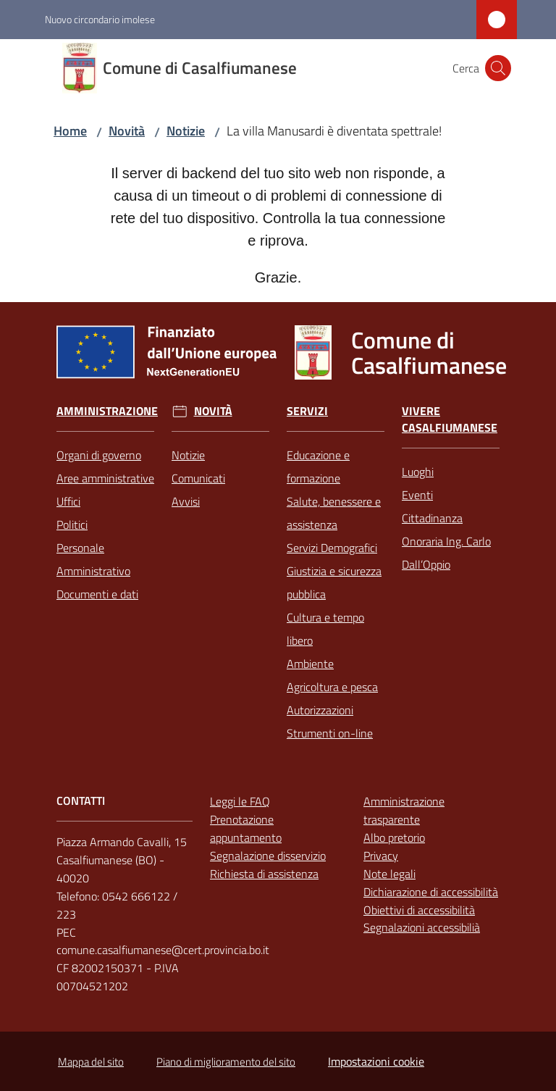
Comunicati (198, 478)
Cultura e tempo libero (325, 629)
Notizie (186, 131)
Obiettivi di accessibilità (419, 910)
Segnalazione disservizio (268, 855)
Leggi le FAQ (240, 801)
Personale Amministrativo (93, 559)
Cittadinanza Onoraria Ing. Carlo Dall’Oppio (446, 541)
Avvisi (186, 501)
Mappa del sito (91, 1061)
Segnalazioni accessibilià (421, 927)
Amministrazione (107, 411)
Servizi (307, 411)
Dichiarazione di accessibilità (430, 891)
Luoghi (418, 471)
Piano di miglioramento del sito (225, 1061)
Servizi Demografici (332, 547)
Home (70, 131)
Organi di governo (98, 455)
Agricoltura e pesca (332, 686)
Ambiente (310, 663)
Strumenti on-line (330, 733)
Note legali (389, 873)
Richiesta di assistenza (264, 873)
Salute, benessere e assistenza (334, 513)
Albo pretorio (394, 837)
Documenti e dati (97, 594)
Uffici (68, 501)
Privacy (380, 855)
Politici (72, 524)
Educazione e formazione (318, 466)
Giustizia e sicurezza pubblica (334, 582)
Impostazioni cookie (376, 1061)
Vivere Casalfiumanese (449, 419)
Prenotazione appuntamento (246, 828)
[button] (498, 68)
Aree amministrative (105, 478)
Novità (127, 131)
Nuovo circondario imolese (100, 19)
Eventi (417, 494)
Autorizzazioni (320, 710)
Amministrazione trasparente (404, 810)
